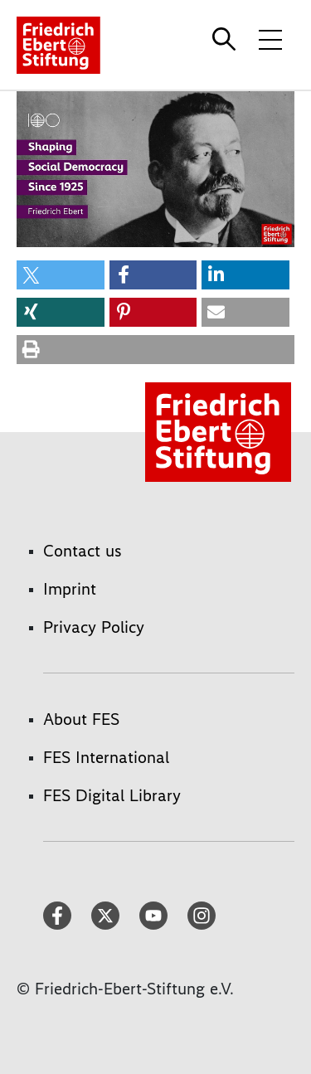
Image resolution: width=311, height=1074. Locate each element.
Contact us (82, 551)
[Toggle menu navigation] (270, 39)
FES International (106, 757)
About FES (81, 719)
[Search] (226, 39)
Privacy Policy (93, 627)
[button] (60, 274)
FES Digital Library (112, 795)
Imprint (69, 589)
